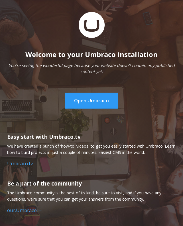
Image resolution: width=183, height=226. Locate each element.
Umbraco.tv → (22, 163)
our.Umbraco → (24, 210)
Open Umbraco (91, 100)
